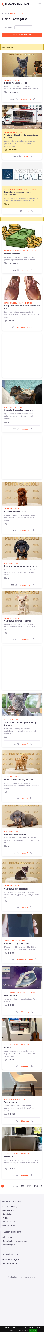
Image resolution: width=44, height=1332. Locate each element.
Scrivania (8, 1156)
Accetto (33, 1330)
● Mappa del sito (9, 1221)
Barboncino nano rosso (15, 511)
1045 (29, 1186)
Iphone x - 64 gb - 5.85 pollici (17, 943)
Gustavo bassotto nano (15, 834)
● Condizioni (7, 1214)
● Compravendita (9, 1263)
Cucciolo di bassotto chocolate (18, 410)
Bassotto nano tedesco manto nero (20, 566)
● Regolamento (8, 1210)
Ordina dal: (7, 28)
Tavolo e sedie (10, 1102)
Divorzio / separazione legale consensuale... (17, 193)
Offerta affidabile (12, 253)
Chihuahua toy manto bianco (17, 621)
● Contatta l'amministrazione (14, 1241)
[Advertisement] (22, 355)
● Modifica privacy (9, 1244)
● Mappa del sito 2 (10, 1225)
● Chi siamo (7, 1237)
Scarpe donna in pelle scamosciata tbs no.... (22, 307)
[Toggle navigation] (40, 4)
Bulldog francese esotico (15, 83)
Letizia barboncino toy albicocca (19, 779)
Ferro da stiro (10, 995)
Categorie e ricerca (22, 35)
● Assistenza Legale (10, 1259)
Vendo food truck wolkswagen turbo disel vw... (21, 136)
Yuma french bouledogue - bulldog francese (20, 723)
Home (4, 13)
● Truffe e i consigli (10, 1206)
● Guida (5, 1218)
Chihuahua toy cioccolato (16, 889)
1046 (36, 1186)
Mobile (7, 1047)
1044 (22, 1186)
